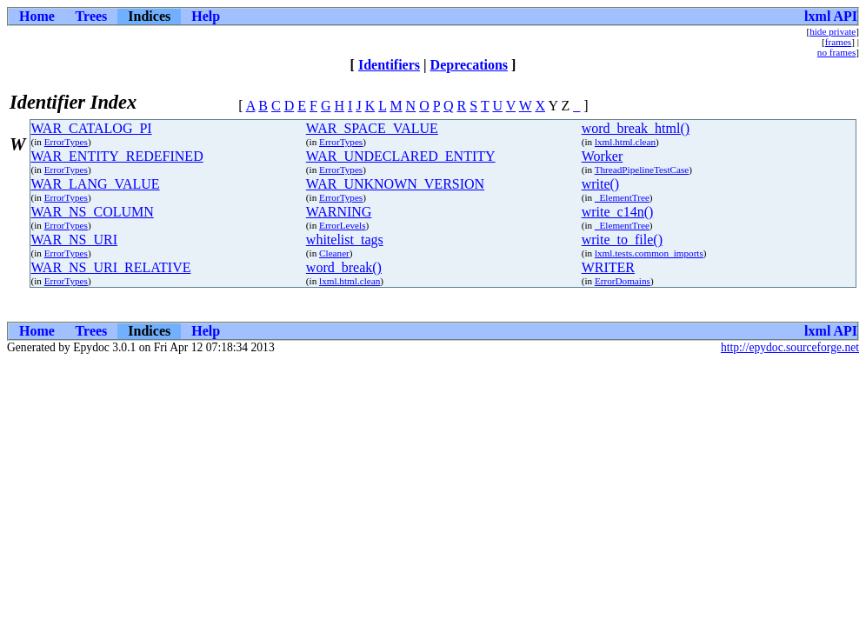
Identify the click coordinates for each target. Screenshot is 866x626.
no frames (836, 52)
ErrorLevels (342, 225)
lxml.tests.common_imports (649, 253)
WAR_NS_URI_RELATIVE (111, 267)
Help (205, 16)
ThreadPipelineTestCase (642, 169)
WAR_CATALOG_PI (91, 128)
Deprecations (469, 64)
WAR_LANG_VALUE (95, 183)
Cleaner (334, 253)
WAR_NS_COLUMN (92, 211)
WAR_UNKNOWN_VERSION (395, 183)
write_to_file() (622, 239)
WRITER (608, 267)
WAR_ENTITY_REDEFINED (117, 156)
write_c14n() (618, 211)
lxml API (830, 16)
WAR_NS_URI (74, 239)
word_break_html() (635, 128)
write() (601, 183)
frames (838, 42)
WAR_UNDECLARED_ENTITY (401, 156)
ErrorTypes (66, 142)
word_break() (344, 267)
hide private (832, 31)
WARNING (339, 211)
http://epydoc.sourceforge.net (790, 347)
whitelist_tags (344, 239)
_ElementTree (622, 197)
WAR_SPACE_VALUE (372, 128)
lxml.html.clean (625, 142)
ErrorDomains (622, 281)
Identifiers (389, 64)
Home (37, 16)
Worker (602, 156)
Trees (92, 16)
